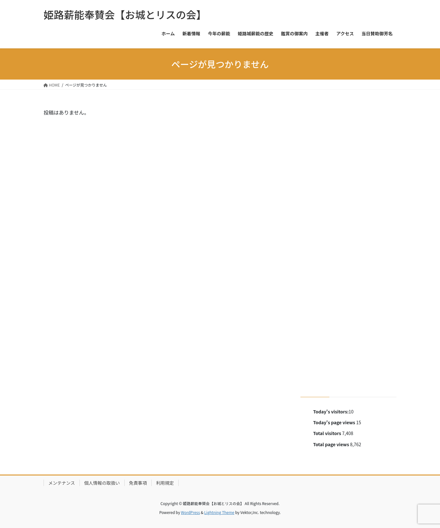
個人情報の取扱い (102, 483)
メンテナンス (61, 483)
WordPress (190, 512)
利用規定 (165, 483)
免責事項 (138, 483)
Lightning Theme (219, 512)
